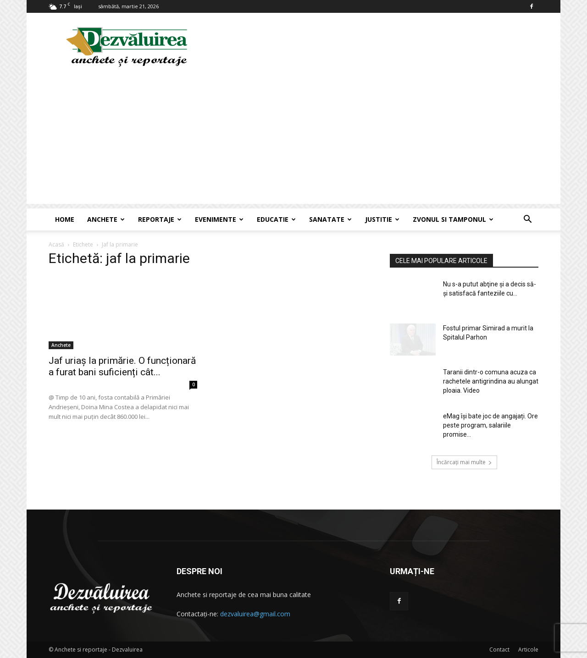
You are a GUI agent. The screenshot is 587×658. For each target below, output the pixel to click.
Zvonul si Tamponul (453, 219)
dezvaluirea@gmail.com (255, 613)
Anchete (106, 219)
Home (64, 219)
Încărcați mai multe (464, 462)
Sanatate (330, 219)
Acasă (56, 244)
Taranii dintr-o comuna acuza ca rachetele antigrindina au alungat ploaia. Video (490, 381)
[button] (527, 220)
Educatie (276, 219)
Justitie (382, 219)
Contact (499, 649)
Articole (528, 649)
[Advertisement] (293, 140)
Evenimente (219, 219)
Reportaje (160, 219)
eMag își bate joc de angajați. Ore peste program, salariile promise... (490, 425)
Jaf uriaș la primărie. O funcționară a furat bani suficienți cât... (122, 366)
